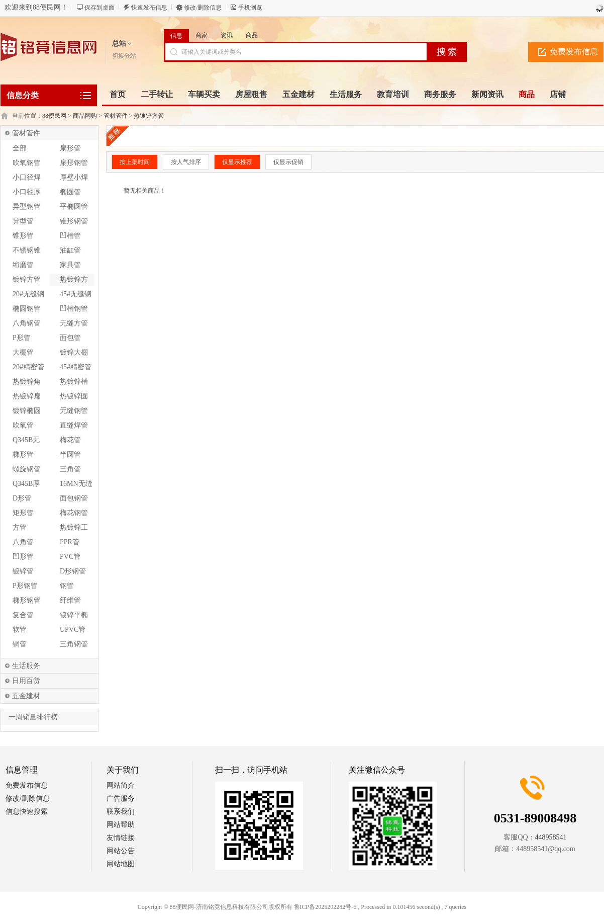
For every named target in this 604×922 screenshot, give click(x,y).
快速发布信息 (149, 7)
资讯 (227, 35)
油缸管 (70, 250)
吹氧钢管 (27, 162)
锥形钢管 (74, 221)
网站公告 (121, 851)
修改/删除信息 (203, 7)
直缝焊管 (74, 425)
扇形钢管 (74, 162)
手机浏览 (250, 7)
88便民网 (54, 115)
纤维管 (70, 600)
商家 (201, 35)
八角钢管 (27, 323)
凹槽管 (70, 235)
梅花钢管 (74, 513)
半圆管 (70, 454)
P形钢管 (25, 586)
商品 (252, 35)
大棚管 (23, 352)
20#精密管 (28, 367)
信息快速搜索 (27, 811)
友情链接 (121, 838)
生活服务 (26, 665)
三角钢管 (74, 644)
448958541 (551, 837)
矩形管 (23, 513)
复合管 (23, 615)
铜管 (20, 644)
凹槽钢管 (74, 308)
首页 (118, 94)
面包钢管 (74, 498)
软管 (20, 629)
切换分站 (124, 55)
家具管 (70, 265)
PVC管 (70, 556)
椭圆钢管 (27, 308)
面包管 (70, 338)
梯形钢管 (27, 600)
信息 (176, 35)
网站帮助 (121, 824)
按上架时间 (135, 161)
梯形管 (23, 454)
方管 (20, 527)
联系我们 (121, 811)
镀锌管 (23, 571)
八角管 (23, 542)
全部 (20, 148)
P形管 (22, 338)
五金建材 (26, 696)
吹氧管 (23, 425)
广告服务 (121, 798)
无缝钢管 (74, 410)
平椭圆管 (74, 206)
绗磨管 (23, 265)
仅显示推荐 (237, 161)
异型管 (23, 221)
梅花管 (70, 440)
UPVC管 (72, 629)
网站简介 (121, 785)
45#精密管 (75, 367)
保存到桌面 (99, 7)
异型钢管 (27, 206)
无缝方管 (74, 323)
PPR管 (69, 542)
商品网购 (85, 115)
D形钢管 (73, 571)
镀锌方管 (27, 279)
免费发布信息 (574, 51)
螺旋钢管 (27, 469)
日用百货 (26, 681)
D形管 (22, 498)
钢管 (67, 586)
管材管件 (116, 115)
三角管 (70, 469)
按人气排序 (186, 161)
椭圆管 (70, 192)
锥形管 (23, 235)
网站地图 (121, 864)
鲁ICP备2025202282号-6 (325, 906)
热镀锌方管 (149, 115)
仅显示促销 (288, 161)
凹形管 (23, 556)
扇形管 (70, 148)
